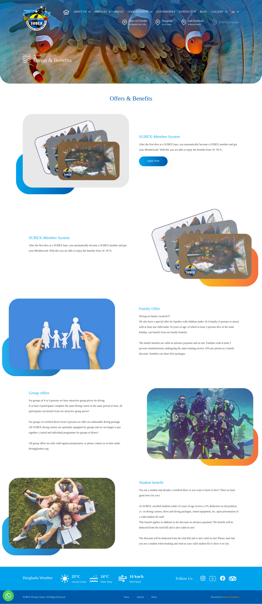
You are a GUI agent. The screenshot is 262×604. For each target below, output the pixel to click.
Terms (126, 597)
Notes (154, 597)
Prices (119, 11)
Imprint (140, 597)
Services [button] (100, 11)
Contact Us (187, 11)
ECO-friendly (165, 11)
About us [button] (80, 11)
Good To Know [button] (138, 11)
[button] (235, 12)
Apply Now (153, 160)
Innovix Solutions (231, 597)
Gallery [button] (217, 11)
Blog (203, 11)
